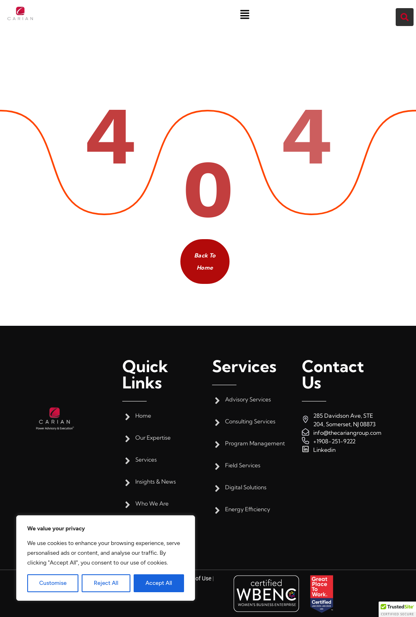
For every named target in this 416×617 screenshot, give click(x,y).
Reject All (106, 583)
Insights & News (155, 481)
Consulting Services (250, 421)
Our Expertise (153, 437)
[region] (105, 558)
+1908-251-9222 (334, 441)
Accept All (158, 583)
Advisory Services (248, 399)
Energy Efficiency (247, 509)
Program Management (255, 443)
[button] (244, 14)
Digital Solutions (245, 487)
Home (143, 415)
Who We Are (152, 503)
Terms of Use (195, 578)
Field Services (242, 465)
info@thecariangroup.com (347, 432)
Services (146, 459)
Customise (52, 583)
